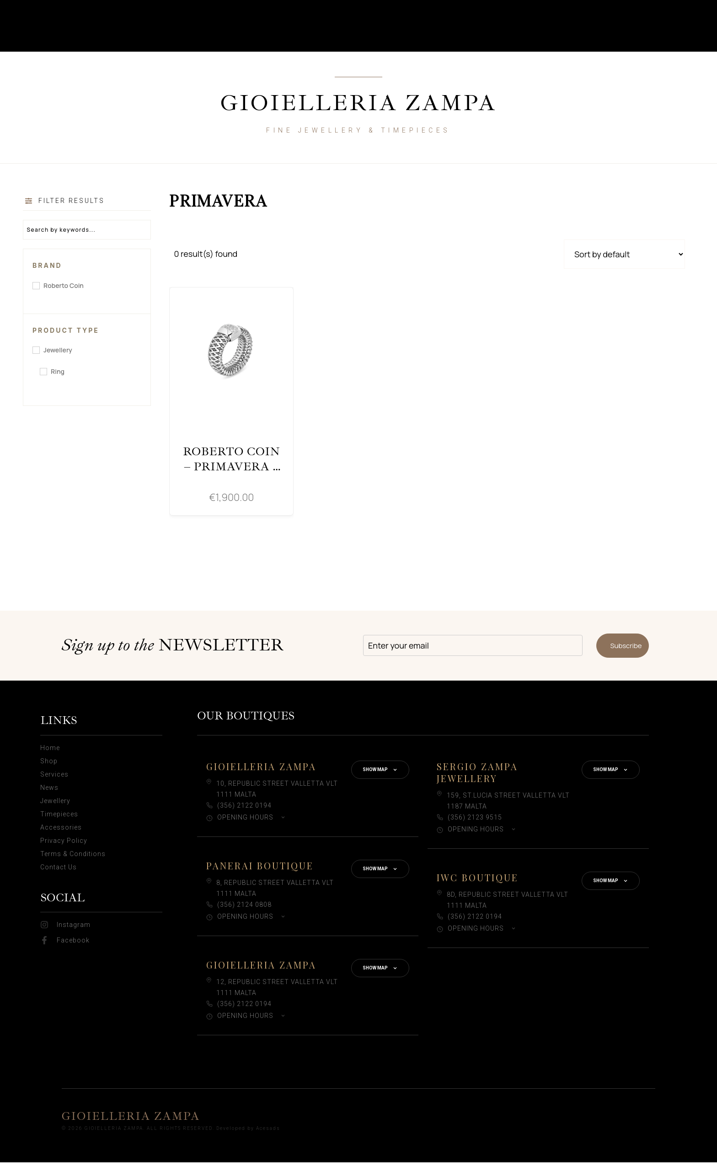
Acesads (268, 1131)
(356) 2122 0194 (244, 808)
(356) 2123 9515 (475, 820)
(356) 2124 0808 (244, 907)
